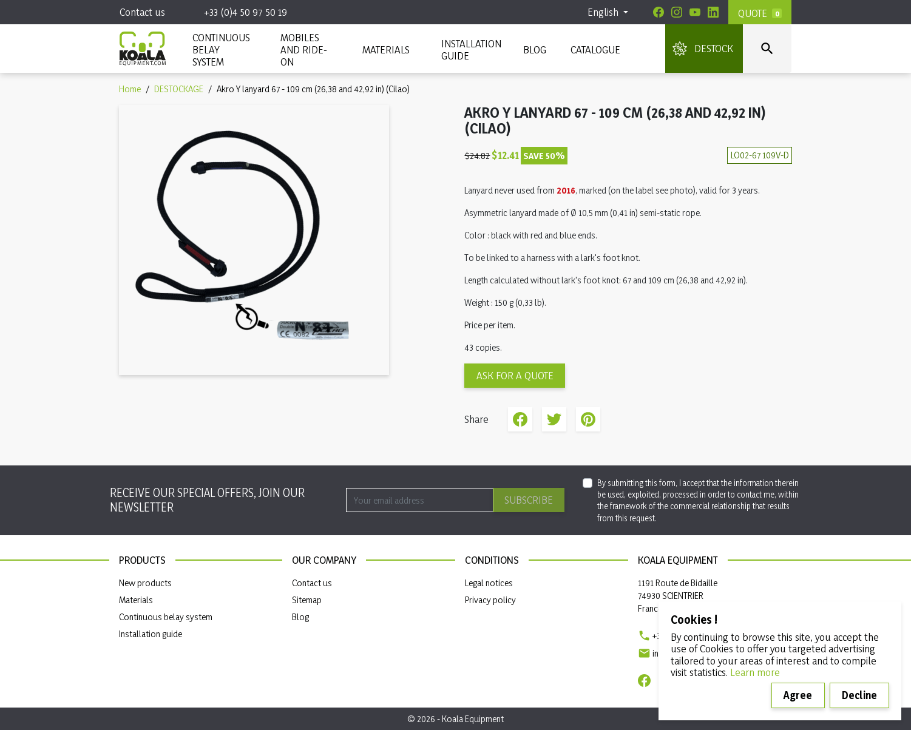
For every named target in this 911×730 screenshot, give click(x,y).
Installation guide (150, 634)
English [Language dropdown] (604, 11)
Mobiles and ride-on (303, 49)
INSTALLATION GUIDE (470, 49)
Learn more (755, 672)
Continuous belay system (165, 617)
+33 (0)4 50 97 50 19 (245, 11)
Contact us (142, 11)
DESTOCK (713, 48)
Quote (752, 13)
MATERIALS (386, 49)
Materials (136, 600)
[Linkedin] (713, 12)
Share (520, 419)
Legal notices (489, 583)
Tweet (554, 419)
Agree (798, 695)
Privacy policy (490, 600)
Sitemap (307, 600)
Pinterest (588, 419)
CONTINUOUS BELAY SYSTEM (220, 49)
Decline (859, 695)
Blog (534, 49)
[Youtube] (694, 12)
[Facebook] (658, 12)
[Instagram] (676, 12)
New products (145, 583)
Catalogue (595, 49)
